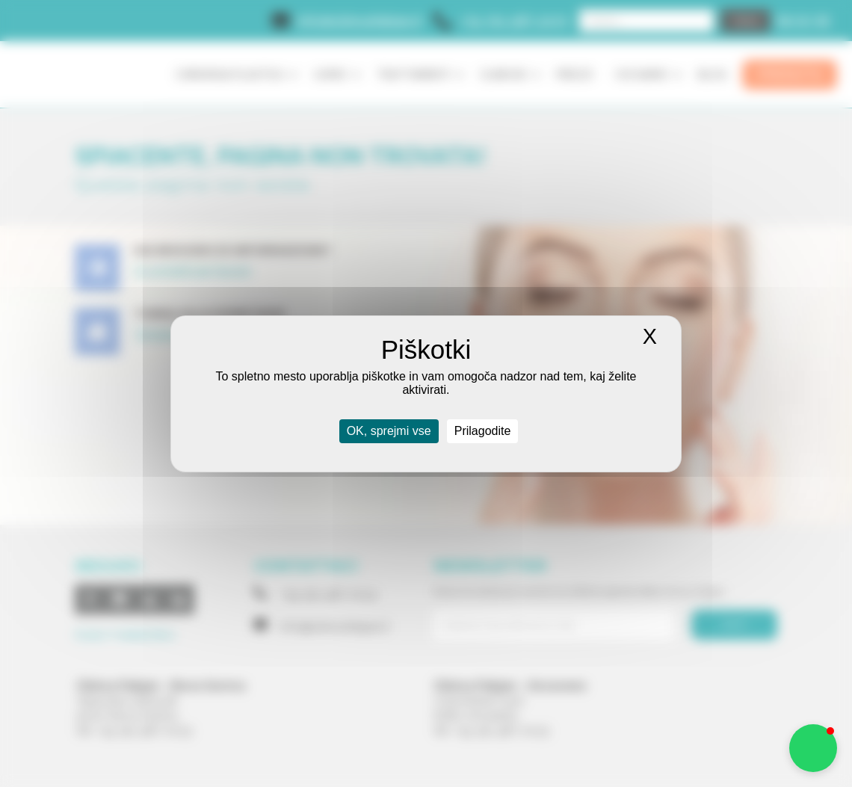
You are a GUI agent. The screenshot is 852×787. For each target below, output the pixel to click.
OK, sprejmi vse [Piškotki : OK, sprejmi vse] (389, 431)
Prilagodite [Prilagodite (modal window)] (482, 431)
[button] (813, 748)
